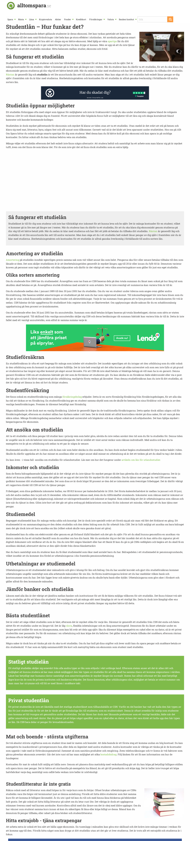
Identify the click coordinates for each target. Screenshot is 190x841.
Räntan (10, 74)
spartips (112, 41)
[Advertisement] (95, 180)
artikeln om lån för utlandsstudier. (141, 459)
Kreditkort (81, 19)
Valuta (110, 19)
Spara (10, 19)
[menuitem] (11, 19)
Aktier (58, 19)
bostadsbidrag (108, 754)
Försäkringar (95, 19)
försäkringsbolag (72, 396)
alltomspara (34, 5)
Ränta (21, 19)
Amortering (12, 259)
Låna (31, 19)
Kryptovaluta (45, 19)
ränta (69, 625)
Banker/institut (126, 19)
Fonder (67, 19)
